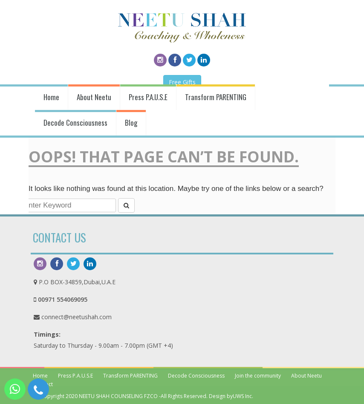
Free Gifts (182, 82)
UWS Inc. (243, 396)
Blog (131, 122)
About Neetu (94, 97)
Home (51, 97)
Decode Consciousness (75, 122)
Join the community (258, 375)
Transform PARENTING (215, 97)
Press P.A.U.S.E (148, 97)
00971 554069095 (62, 299)
